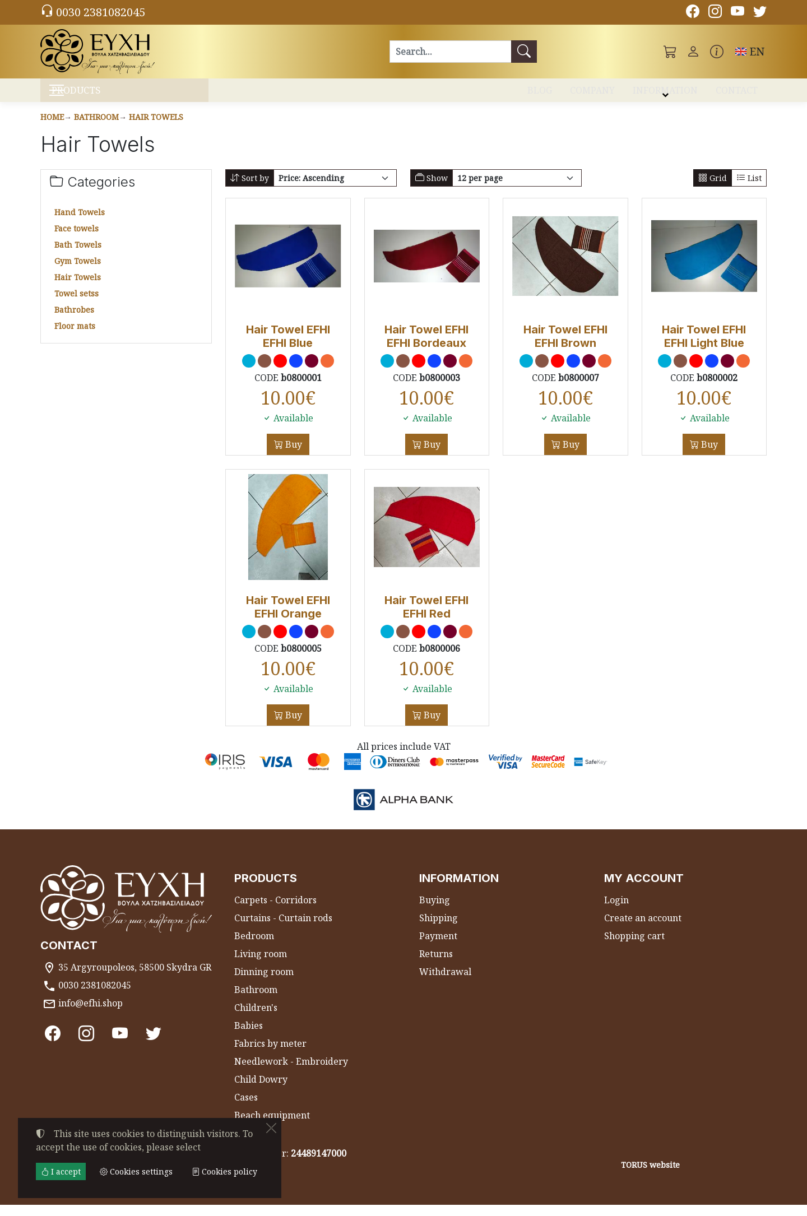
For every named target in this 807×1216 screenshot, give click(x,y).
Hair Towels (156, 128)
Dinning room (264, 983)
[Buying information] (717, 51)
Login (616, 911)
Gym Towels (77, 272)
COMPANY (592, 94)
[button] (670, 51)
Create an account (642, 929)
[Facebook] (692, 13)
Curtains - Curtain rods (283, 929)
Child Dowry (260, 1090)
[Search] (450, 51)
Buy (292, 455)
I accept (61, 1171)
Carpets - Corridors (275, 911)
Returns (436, 965)
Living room (260, 965)
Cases (246, 1108)
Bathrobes (74, 320)
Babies (248, 1037)
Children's (255, 1019)
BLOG (539, 94)
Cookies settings (80, 1200)
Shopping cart (634, 947)
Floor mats (74, 337)
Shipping (438, 929)
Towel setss (76, 304)
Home (52, 128)
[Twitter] (760, 13)
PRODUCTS (101, 95)
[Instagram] (715, 13)
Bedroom (254, 947)
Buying (434, 911)
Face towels (76, 239)
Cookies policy (224, 1171)
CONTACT (737, 94)
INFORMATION (665, 94)
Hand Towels (79, 223)
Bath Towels (77, 255)
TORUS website (650, 1175)
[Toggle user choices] (693, 51)
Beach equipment (272, 1126)
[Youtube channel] (737, 13)
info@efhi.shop (90, 1014)
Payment (438, 947)
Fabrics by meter (270, 1054)
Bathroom (96, 128)
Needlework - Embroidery (291, 1072)
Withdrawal (445, 983)
